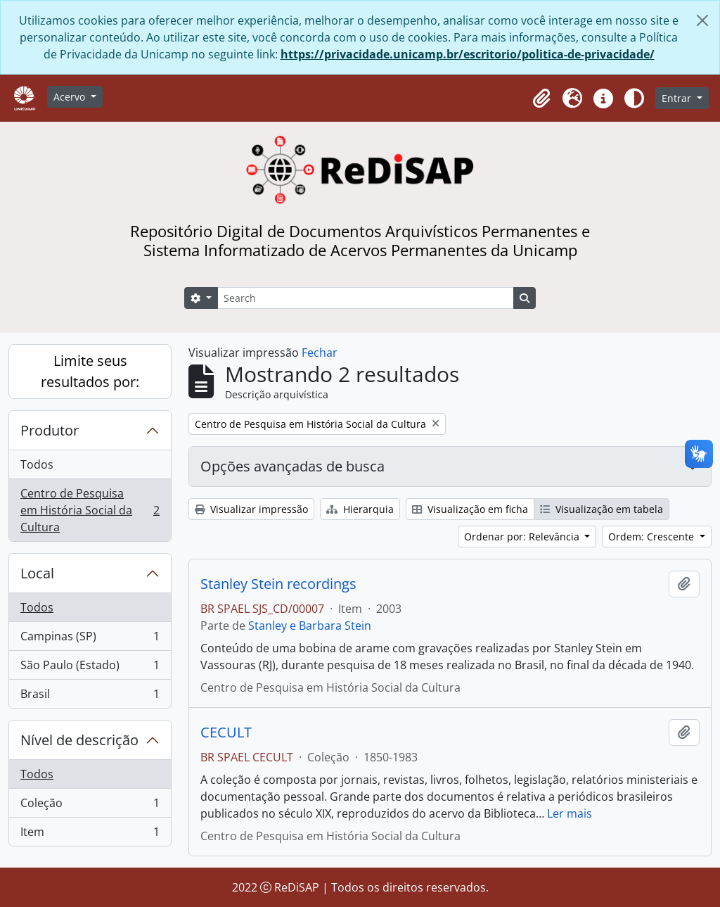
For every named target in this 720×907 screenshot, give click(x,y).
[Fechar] (702, 20)
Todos (36, 464)
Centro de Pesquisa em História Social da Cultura (90, 510)
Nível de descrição (79, 739)
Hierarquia (360, 509)
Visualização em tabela (601, 509)
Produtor (49, 430)
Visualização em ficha (470, 509)
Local (37, 573)
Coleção (90, 806)
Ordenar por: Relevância (523, 536)
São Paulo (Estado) (90, 668)
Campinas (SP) (90, 639)
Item (90, 834)
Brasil (90, 696)
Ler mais (569, 813)
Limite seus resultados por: (90, 371)
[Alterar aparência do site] (634, 98)
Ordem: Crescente (652, 536)
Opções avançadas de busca (292, 466)
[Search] (365, 298)
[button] (541, 98)
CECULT (226, 732)
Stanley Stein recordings (278, 584)
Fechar (320, 352)
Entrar (678, 98)
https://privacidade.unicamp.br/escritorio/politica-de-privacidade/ (468, 54)
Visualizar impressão (251, 509)
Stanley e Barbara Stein (309, 625)
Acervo (70, 96)
